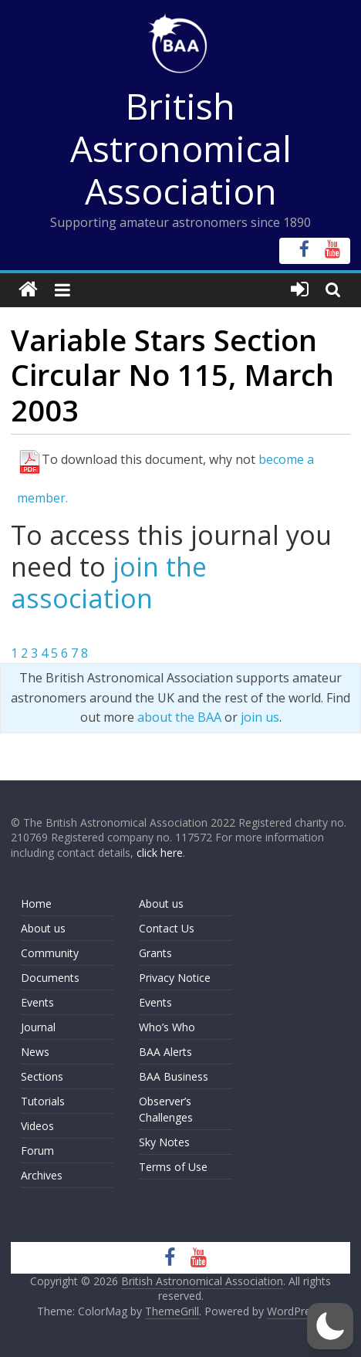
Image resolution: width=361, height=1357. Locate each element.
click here (160, 852)
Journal (38, 1027)
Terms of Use (173, 1166)
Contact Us (166, 928)
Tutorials (43, 1101)
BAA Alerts (165, 1051)
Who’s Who (167, 1027)
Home (36, 903)
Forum (37, 1150)
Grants (155, 953)
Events (37, 1002)
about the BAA (179, 717)
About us (43, 928)
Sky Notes (164, 1142)
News (35, 1051)
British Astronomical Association (181, 148)
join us (260, 717)
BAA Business (173, 1076)
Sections (42, 1076)
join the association (109, 582)
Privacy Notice (175, 977)
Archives (41, 1175)
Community (50, 953)
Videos (37, 1125)
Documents (50, 977)
